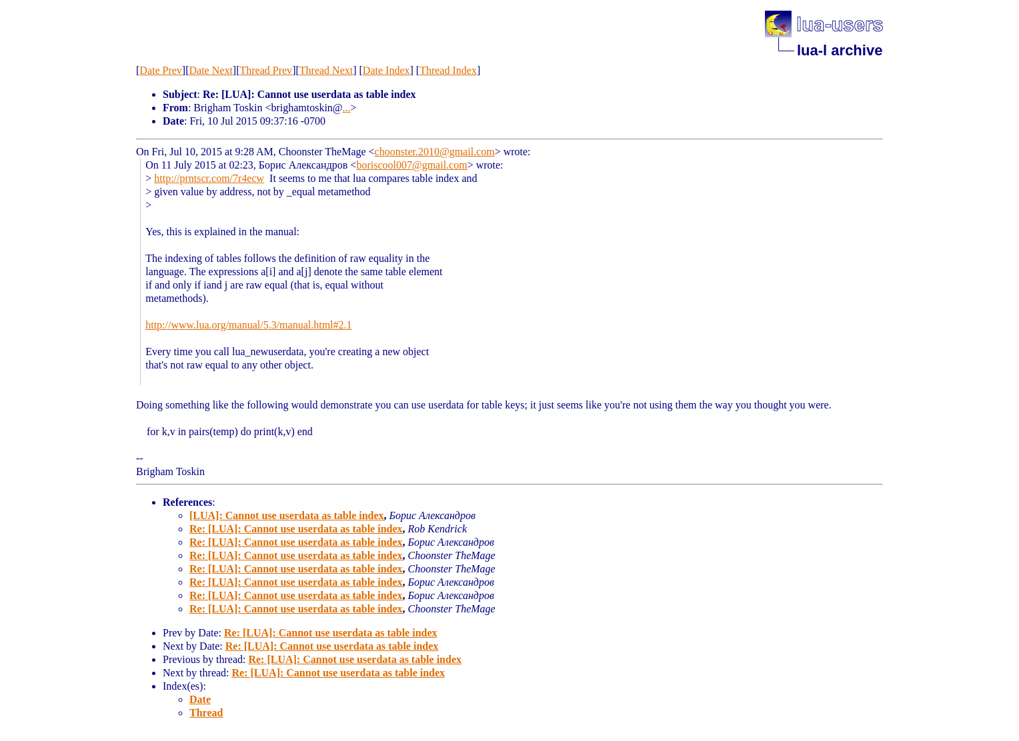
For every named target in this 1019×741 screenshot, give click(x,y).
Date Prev (160, 70)
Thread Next (326, 70)
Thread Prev (265, 70)
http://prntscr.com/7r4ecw (209, 178)
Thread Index (448, 70)
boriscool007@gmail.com (411, 165)
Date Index (386, 70)
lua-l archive (839, 50)
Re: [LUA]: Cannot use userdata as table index (296, 528)
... (347, 107)
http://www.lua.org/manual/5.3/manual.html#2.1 (248, 325)
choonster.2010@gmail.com (435, 151)
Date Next (211, 70)
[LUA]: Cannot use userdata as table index (286, 515)
